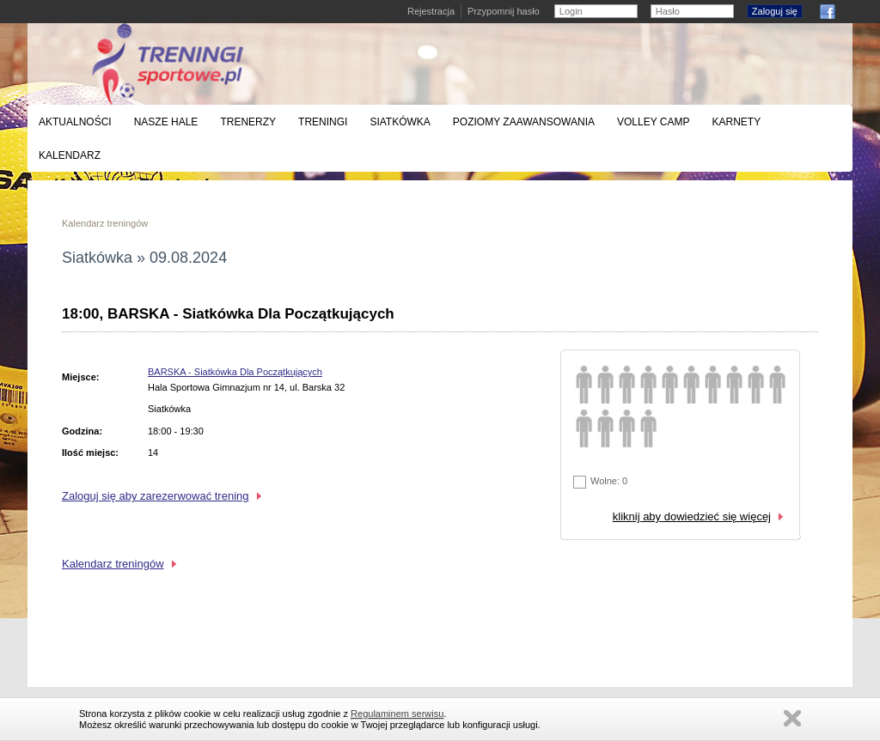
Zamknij (792, 718)
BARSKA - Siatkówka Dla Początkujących (235, 372)
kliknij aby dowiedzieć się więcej (692, 516)
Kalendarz (70, 155)
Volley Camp (653, 122)
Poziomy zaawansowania (524, 122)
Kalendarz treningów (105, 223)
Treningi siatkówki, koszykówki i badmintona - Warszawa (167, 64)
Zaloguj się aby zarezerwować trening (155, 495)
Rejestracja (431, 11)
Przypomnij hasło (504, 11)
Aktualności (75, 122)
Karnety (736, 122)
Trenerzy (248, 122)
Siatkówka (400, 122)
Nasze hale (166, 122)
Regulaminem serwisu (397, 713)
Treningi (322, 122)
